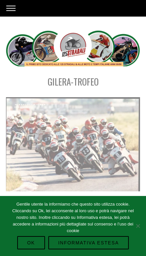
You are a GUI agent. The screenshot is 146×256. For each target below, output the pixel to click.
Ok (31, 242)
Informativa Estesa (88, 242)
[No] (137, 226)
